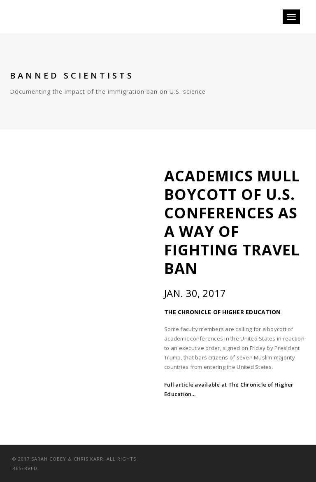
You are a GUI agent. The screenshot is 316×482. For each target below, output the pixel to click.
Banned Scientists (72, 75)
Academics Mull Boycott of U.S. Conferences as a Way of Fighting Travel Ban (232, 222)
